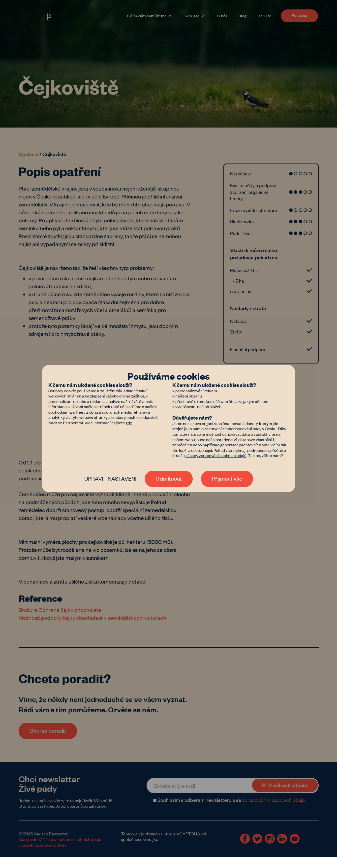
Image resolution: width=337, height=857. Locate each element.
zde (129, 422)
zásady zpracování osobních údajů (215, 455)
